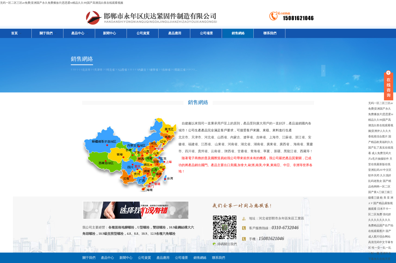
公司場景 (206, 33)
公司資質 (143, 33)
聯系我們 (269, 33)
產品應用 (174, 33)
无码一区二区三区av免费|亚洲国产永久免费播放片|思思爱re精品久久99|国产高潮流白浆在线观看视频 (61, 2)
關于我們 (88, 258)
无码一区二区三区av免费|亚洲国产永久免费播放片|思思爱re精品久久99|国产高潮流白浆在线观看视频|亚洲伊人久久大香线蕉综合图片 (380, 119)
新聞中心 (125, 258)
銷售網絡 (238, 33)
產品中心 (107, 258)
